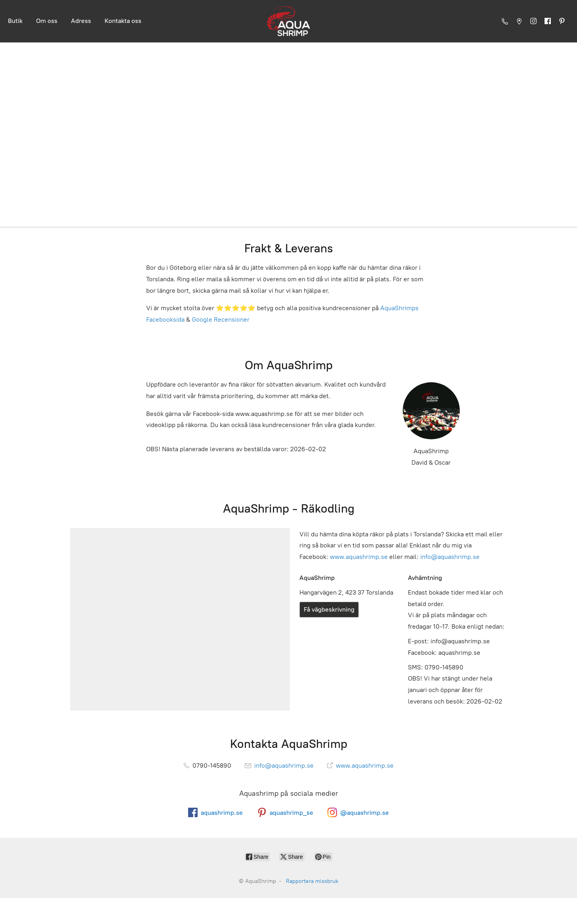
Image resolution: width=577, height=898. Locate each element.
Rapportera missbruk (312, 881)
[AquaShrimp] (288, 21)
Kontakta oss (123, 21)
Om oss (46, 21)
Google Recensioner (220, 319)
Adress (81, 21)
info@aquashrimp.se (450, 557)
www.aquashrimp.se (359, 557)
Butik (15, 21)
